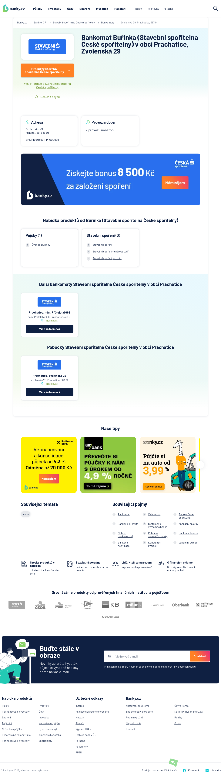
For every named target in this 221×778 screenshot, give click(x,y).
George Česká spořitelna (186, 516)
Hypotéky (54, 8)
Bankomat (124, 514)
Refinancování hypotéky (15, 711)
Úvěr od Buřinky (41, 244)
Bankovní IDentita (128, 523)
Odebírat (200, 656)
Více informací (49, 329)
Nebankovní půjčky (49, 723)
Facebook (191, 770)
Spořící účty (45, 740)
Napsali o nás (133, 723)
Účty (70, 8)
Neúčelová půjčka (12, 729)
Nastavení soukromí (137, 705)
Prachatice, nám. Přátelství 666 (49, 312)
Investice (102, 8)
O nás (177, 723)
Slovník (79, 723)
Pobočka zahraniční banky (157, 534)
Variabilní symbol (188, 542)
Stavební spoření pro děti (107, 258)
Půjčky (37, 8)
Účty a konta (181, 705)
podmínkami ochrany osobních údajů (174, 666)
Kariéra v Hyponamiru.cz (188, 711)
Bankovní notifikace (123, 544)
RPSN (78, 752)
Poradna (168, 8)
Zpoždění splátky (188, 523)
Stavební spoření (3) (103, 235)
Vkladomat (154, 514)
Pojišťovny (153, 8)
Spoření (84, 8)
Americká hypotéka (50, 734)
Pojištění (120, 8)
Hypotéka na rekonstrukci (16, 734)
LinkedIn (213, 770)
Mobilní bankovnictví (125, 534)
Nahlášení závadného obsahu (92, 711)
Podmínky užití (134, 717)
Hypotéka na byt (48, 729)
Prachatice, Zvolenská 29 (49, 375)
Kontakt (130, 729)
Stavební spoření (102, 244)
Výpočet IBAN (83, 729)
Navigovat (52, 320)
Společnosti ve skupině (139, 711)
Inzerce (79, 705)
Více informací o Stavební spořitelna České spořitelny (47, 85)
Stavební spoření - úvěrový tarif (111, 251)
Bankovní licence (188, 533)
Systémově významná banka (157, 525)
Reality (178, 717)
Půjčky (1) (34, 235)
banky (25, 514)
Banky (138, 8)
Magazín (80, 717)
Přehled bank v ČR (85, 734)
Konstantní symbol (154, 544)
